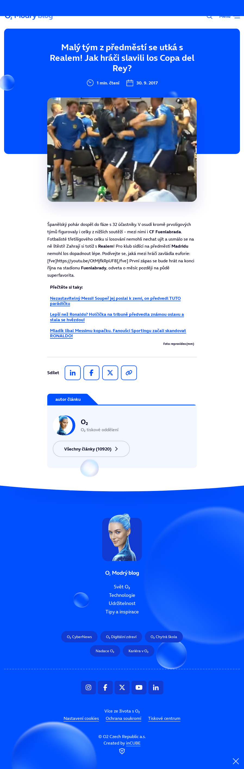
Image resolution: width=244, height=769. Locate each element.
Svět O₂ (86, 51)
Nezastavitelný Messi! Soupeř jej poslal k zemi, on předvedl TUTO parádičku (115, 300)
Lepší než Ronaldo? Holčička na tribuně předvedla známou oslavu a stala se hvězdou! (117, 316)
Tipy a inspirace (122, 611)
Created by (122, 747)
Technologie (122, 594)
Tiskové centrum (164, 718)
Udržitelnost (122, 603)
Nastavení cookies (81, 718)
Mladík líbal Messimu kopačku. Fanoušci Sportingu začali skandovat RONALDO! (118, 333)
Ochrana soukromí (123, 718)
